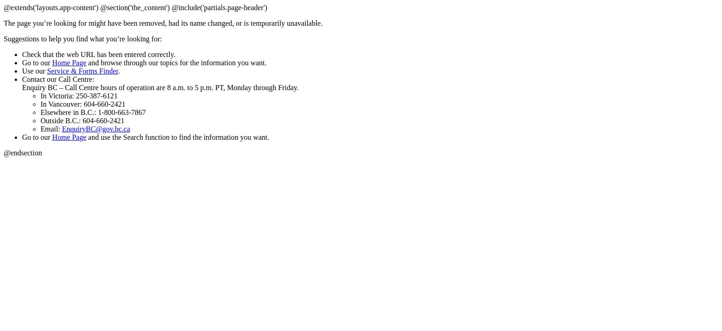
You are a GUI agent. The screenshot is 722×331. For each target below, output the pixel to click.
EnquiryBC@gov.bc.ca (96, 129)
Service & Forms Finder (82, 71)
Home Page (69, 63)
